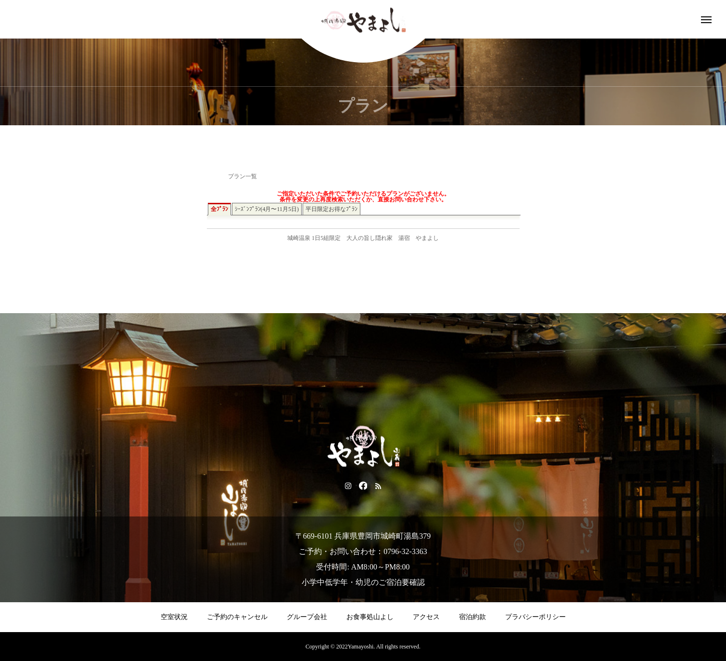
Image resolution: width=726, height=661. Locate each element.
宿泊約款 (472, 617)
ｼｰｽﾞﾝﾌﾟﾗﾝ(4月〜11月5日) (267, 209)
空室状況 (174, 617)
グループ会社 (307, 617)
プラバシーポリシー (535, 617)
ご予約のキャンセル (237, 617)
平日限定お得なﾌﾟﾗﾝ (331, 209)
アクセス (426, 617)
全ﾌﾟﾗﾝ (219, 209)
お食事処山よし (370, 617)
